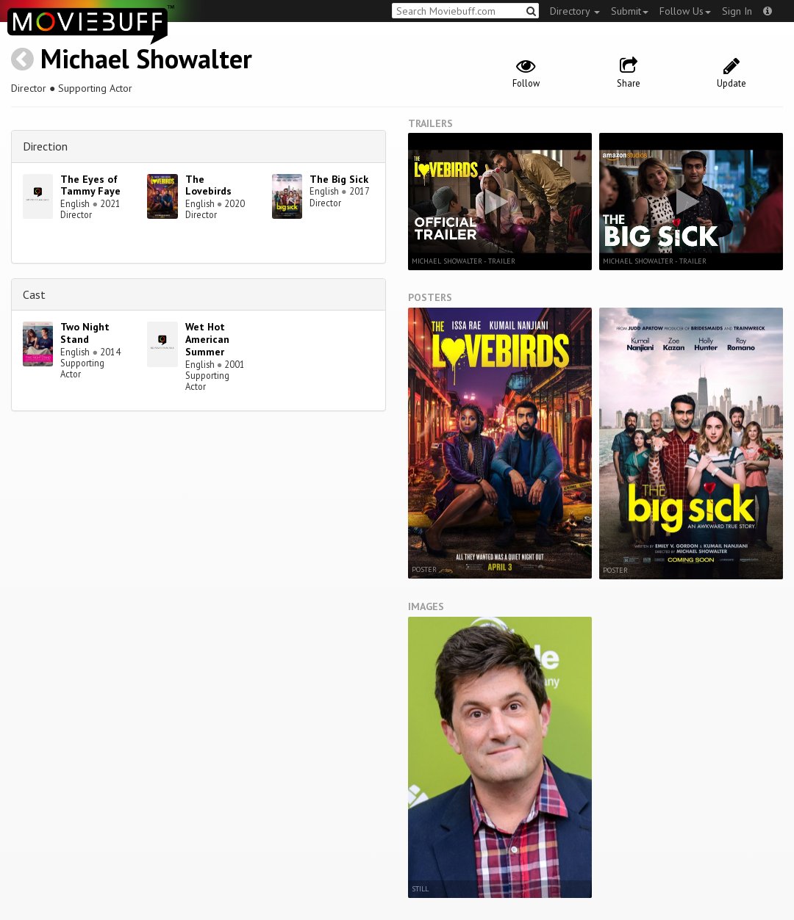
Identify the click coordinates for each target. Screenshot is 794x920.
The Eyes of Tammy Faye (90, 185)
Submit (629, 11)
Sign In (737, 11)
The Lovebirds (208, 185)
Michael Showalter (146, 58)
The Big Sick (339, 179)
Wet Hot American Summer (207, 339)
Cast (34, 294)
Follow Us (685, 11)
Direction (45, 146)
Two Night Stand (85, 333)
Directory (575, 11)
